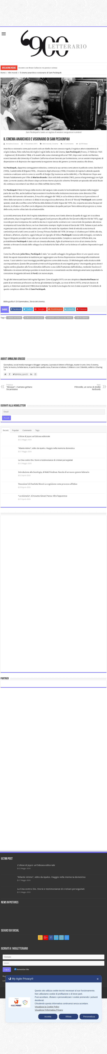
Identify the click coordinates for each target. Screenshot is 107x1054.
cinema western (14, 318)
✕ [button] (98, 979)
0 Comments (68, 144)
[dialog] (53, 998)
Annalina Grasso (12, 144)
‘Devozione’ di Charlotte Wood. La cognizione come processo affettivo (47, 484)
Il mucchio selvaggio (34, 318)
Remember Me (21, 969)
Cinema (55, 144)
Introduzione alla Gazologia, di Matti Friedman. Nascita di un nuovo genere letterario (53, 472)
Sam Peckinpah (82, 318)
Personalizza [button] (89, 1016)
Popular (15, 430)
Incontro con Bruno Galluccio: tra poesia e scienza (38, 68)
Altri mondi (12, 73)
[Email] (53, 412)
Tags (37, 430)
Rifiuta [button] (68, 1016)
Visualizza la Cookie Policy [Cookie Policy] (47, 1007)
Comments (27, 430)
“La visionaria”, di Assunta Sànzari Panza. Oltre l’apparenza (42, 496)
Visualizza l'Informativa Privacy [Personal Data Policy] (49, 1010)
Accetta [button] (47, 1016)
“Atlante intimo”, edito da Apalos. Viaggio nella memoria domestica (46, 448)
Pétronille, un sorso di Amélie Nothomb (85, 387)
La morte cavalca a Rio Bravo (59, 318)
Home (3, 73)
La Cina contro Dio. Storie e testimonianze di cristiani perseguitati (45, 460)
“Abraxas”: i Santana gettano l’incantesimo (21, 387)
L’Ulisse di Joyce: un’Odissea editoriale (34, 436)
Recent (6, 430)
